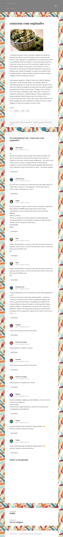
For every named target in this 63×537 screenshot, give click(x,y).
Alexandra (19, 148)
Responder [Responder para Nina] (14, 255)
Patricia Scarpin (21, 342)
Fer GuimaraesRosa (26, 122)
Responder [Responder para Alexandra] (14, 171)
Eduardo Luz (19, 179)
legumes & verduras (46, 122)
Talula (17, 420)
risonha (18, 325)
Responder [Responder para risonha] (14, 335)
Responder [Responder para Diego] (14, 231)
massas (12, 124)
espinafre (37, 122)
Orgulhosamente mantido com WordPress (30, 534)
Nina (17, 238)
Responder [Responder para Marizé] (14, 413)
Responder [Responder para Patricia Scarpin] (14, 352)
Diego (17, 201)
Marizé (17, 394)
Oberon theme (14, 534)
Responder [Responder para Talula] (14, 433)
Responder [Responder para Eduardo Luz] (14, 193)
